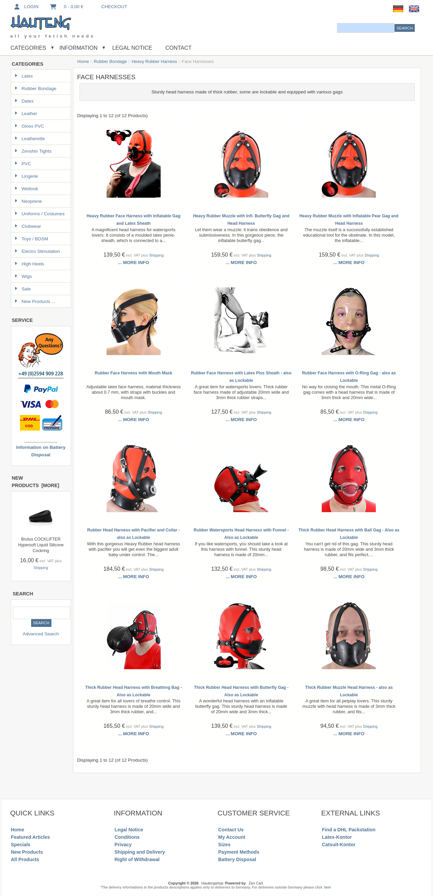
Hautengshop (212, 883)
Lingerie (26, 176)
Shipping (40, 568)
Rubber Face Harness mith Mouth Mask (133, 373)
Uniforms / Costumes (40, 213)
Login (26, 6)
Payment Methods (238, 852)
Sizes (224, 844)
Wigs (23, 276)
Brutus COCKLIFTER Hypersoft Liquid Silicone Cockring (41, 545)
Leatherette (30, 138)
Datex (24, 101)
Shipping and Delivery (140, 852)
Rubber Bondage (110, 61)
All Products (25, 859)
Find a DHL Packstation (348, 829)
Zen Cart (256, 883)
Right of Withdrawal (137, 859)
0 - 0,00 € (66, 6)
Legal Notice (131, 48)
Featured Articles (30, 837)
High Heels (29, 263)
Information (79, 48)
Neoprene (28, 201)
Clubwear (28, 226)
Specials (20, 844)
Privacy (123, 844)
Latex (24, 76)
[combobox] (365, 28)
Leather (26, 113)
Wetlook (26, 188)
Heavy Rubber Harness (154, 61)
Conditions (127, 837)
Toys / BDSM (31, 238)
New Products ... (35, 301)
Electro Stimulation (37, 251)
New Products (27, 852)
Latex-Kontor (337, 837)
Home (83, 61)
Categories (28, 48)
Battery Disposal (237, 859)
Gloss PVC (29, 126)
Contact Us (231, 829)
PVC (23, 163)
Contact (178, 48)
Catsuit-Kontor (339, 844)
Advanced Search (41, 633)
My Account (231, 837)
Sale (23, 288)
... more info (133, 262)
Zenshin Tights (33, 151)
